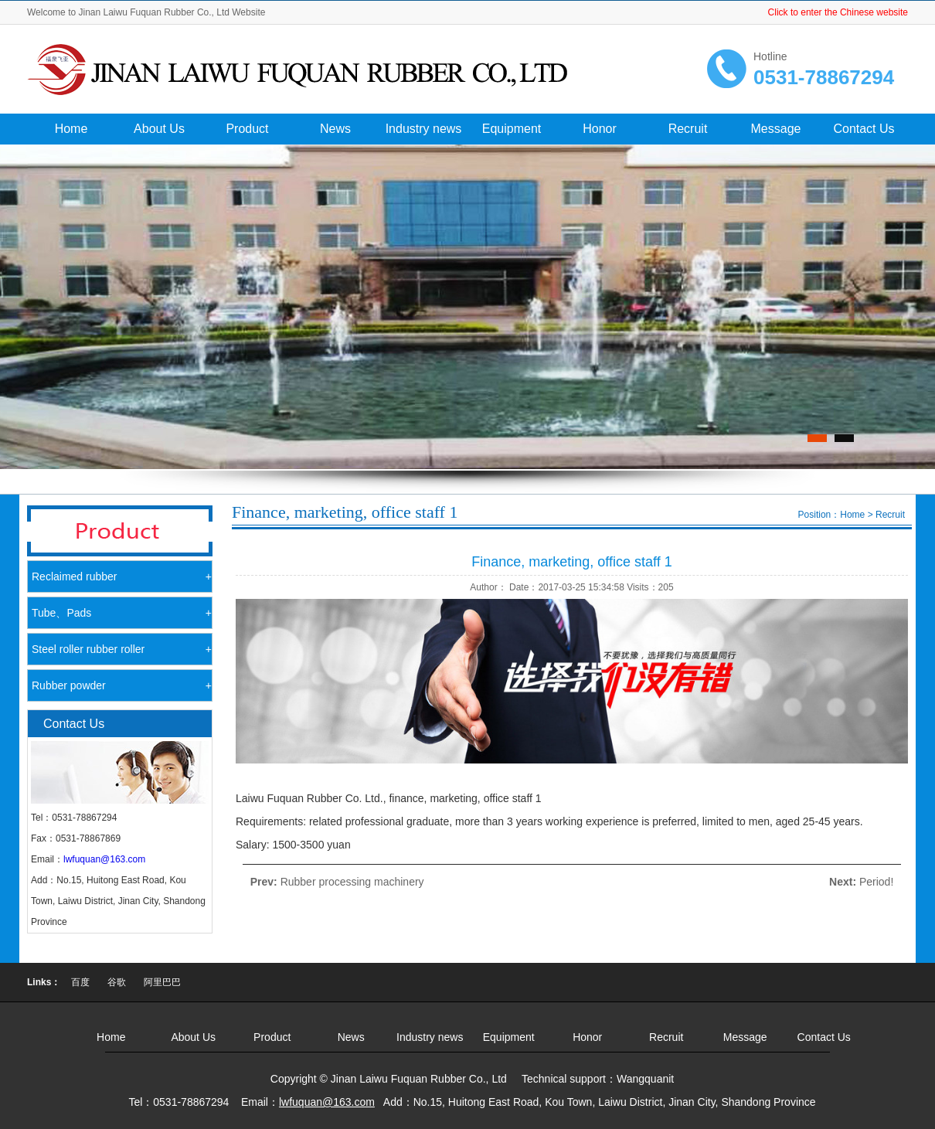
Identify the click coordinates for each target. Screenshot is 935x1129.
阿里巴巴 (162, 982)
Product (247, 128)
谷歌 (116, 982)
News (335, 128)
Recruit (688, 128)
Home (71, 128)
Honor (600, 128)
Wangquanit (645, 1079)
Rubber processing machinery (352, 882)
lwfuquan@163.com (104, 859)
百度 (80, 982)
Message (776, 128)
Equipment (512, 128)
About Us (159, 128)
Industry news (424, 128)
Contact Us (863, 128)
